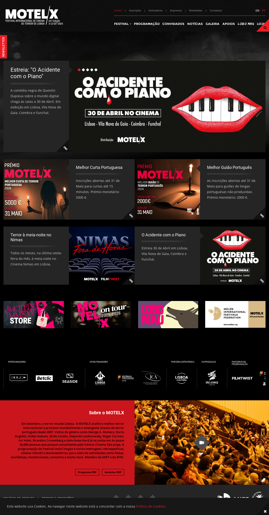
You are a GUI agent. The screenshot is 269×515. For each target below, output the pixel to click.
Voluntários (155, 10)
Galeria (212, 24)
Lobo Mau (246, 24)
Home (118, 10)
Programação (147, 24)
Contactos (216, 10)
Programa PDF (87, 472)
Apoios (228, 24)
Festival (122, 24)
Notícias (195, 24)
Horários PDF (113, 472)
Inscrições (135, 10)
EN (257, 11)
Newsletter (195, 10)
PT (264, 11)
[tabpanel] (134, 106)
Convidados (173, 24)
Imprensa (176, 10)
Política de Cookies (150, 506)
